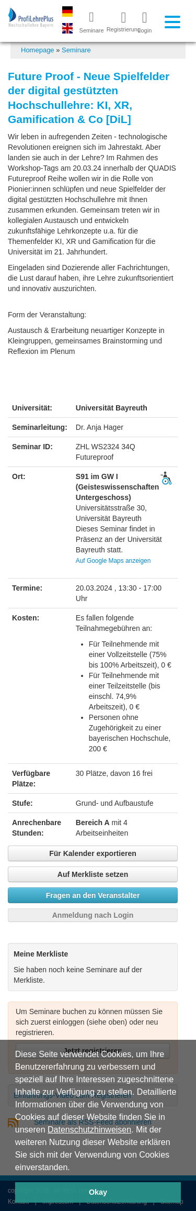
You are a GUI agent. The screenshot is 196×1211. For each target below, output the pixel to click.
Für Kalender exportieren (92, 853)
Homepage (37, 50)
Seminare (76, 50)
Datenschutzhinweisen (89, 1129)
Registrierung (120, 21)
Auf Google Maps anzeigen (113, 560)
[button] (73, 1168)
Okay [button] (98, 1192)
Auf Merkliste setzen (92, 874)
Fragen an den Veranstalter (93, 895)
